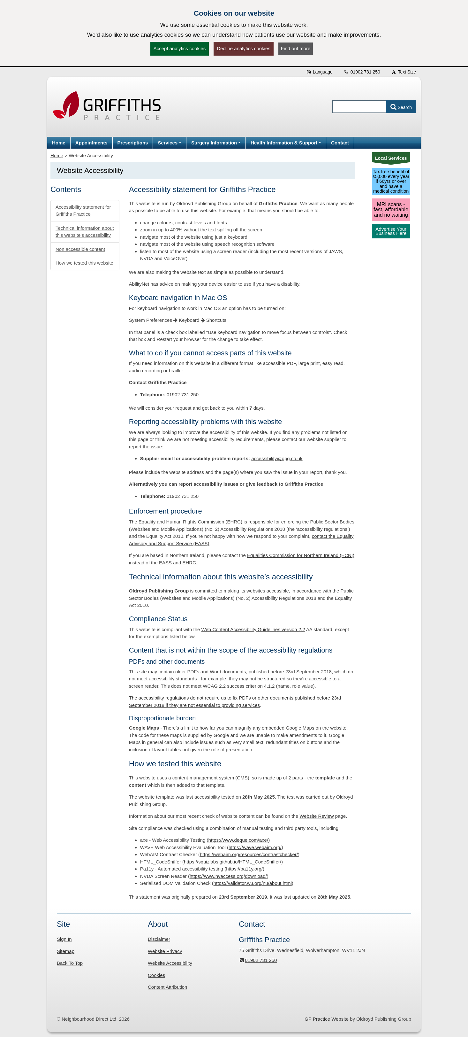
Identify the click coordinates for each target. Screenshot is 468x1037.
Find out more (296, 48)
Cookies (156, 975)
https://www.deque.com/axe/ (238, 840)
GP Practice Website (327, 1019)
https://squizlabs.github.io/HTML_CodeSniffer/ (232, 861)
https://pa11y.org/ (244, 868)
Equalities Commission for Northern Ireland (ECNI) (300, 555)
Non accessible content (80, 249)
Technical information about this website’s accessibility (85, 231)
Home (56, 155)
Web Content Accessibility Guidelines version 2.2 (253, 629)
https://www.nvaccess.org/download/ (228, 876)
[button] (169, 143)
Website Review (316, 816)
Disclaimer (159, 939)
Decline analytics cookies (243, 48)
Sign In (64, 939)
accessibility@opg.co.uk (276, 458)
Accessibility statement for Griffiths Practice (83, 210)
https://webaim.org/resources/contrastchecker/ (249, 854)
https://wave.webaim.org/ (255, 847)
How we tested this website (84, 263)
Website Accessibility (170, 963)
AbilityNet (139, 284)
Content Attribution (167, 987)
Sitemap (65, 951)
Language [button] (319, 71)
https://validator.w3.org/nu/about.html (253, 883)
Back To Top (70, 963)
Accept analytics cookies (180, 48)
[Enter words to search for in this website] (359, 106)
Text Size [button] (403, 71)
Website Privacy (165, 951)
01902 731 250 (361, 71)
